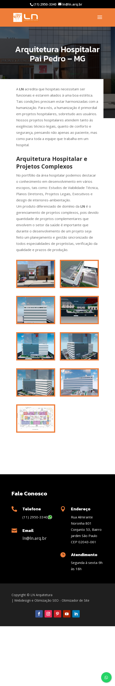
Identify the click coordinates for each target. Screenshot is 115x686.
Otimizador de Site (75, 600)
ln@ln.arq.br (34, 538)
